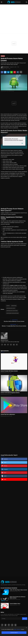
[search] (26, 2)
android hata (13, 305)
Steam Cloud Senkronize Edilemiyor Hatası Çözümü (17, 597)
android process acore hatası (12, 310)
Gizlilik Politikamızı (17, 629)
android (7, 305)
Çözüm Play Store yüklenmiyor (8, 414)
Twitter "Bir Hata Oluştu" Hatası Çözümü (18, 589)
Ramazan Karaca (4, 340)
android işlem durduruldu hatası (12, 313)
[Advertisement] (14, 15)
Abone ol (24, 618)
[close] (26, 627)
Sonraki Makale (14, 324)
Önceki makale (14, 319)
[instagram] (12, 625)
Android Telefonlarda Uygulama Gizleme (10, 392)
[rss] (15, 625)
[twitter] (5, 625)
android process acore (10, 308)
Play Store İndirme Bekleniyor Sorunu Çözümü (14, 321)
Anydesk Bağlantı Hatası (15, 603)
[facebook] (2, 625)
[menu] (1, 2)
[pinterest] (8, 625)
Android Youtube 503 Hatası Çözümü (9, 371)
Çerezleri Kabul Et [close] (14, 632)
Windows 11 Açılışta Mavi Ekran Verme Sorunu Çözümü (14, 326)
